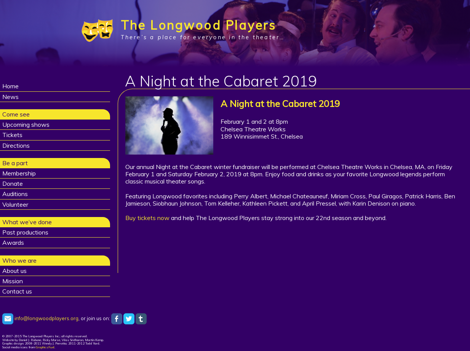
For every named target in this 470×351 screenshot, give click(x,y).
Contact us (17, 291)
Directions (16, 145)
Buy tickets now (147, 218)
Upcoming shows (26, 124)
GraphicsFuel (45, 347)
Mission (12, 281)
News (10, 97)
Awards (13, 242)
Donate (12, 183)
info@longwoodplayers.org (40, 318)
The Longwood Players (199, 25)
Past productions (25, 232)
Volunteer (15, 204)
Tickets (12, 135)
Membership (19, 173)
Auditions (15, 194)
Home (10, 86)
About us (14, 270)
